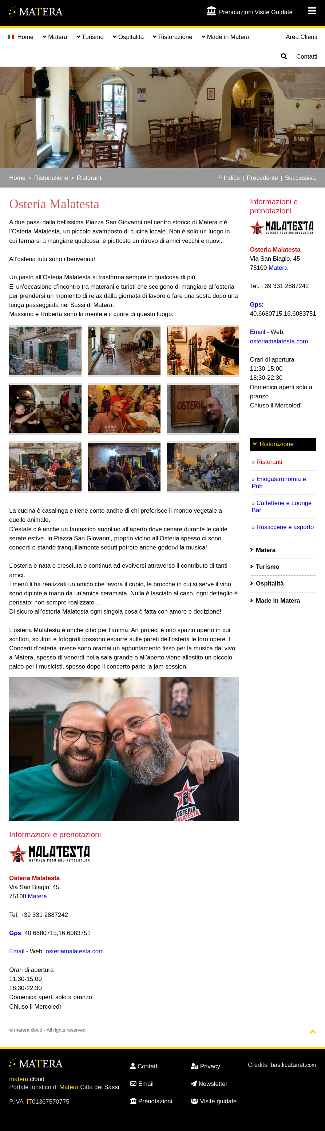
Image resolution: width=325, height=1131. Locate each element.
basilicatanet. (293, 1064)
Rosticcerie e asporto (285, 527)
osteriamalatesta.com (75, 951)
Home (20, 37)
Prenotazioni (151, 1101)
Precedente (262, 177)
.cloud (26, 1079)
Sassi (111, 1087)
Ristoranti (90, 177)
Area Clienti (301, 37)
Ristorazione (51, 177)
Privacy (205, 1066)
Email (16, 951)
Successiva (300, 177)
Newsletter (209, 1083)
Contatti (306, 56)
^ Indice (229, 177)
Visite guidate (214, 1101)
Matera (37, 896)
